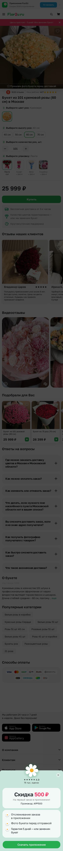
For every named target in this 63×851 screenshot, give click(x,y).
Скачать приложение (31, 844)
